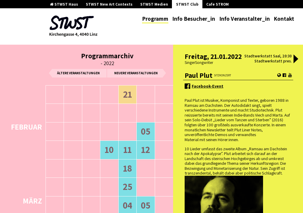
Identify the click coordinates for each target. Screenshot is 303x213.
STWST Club (187, 4)
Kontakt (284, 18)
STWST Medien (154, 4)
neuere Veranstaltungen (136, 73)
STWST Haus (64, 4)
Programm (155, 18)
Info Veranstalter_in (244, 18)
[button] (296, 59)
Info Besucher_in (193, 18)
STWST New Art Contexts (109, 4)
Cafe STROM (217, 4)
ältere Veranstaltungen (78, 73)
